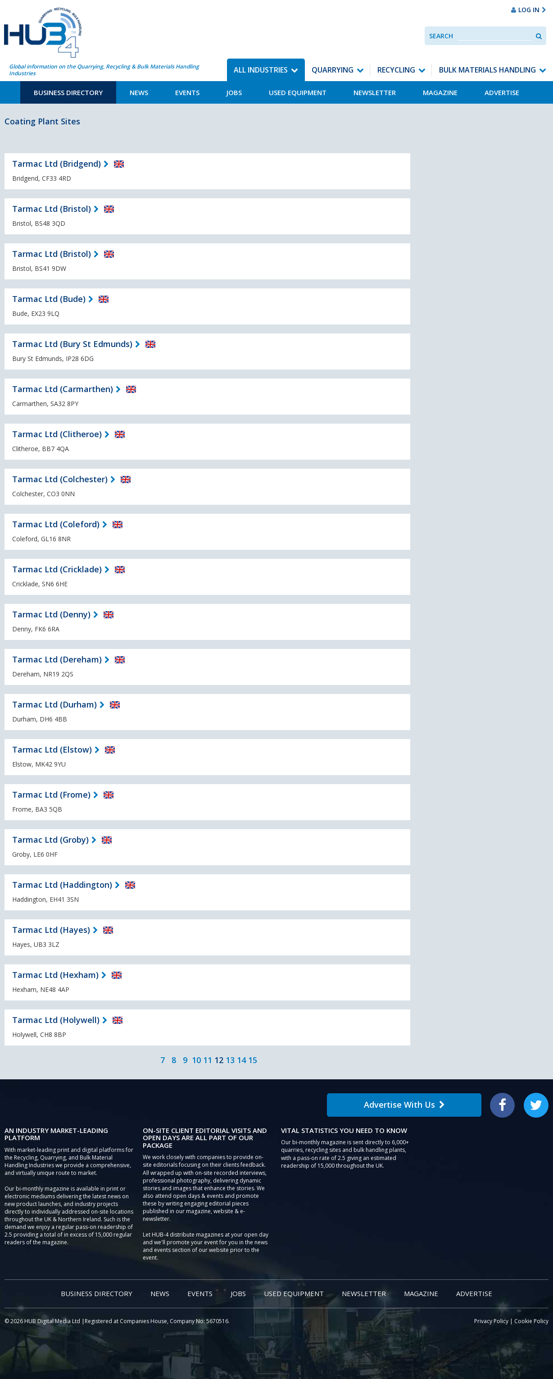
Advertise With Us (404, 1104)
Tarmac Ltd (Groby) (50, 839)
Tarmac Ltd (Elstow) (52, 749)
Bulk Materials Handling (487, 70)
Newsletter (375, 92)
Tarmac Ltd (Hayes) (51, 929)
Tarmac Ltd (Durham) (54, 704)
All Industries (261, 70)
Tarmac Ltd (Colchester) (60, 479)
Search (441, 36)
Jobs (234, 92)
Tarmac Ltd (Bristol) (51, 208)
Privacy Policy (491, 1321)
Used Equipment (297, 92)
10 (196, 1060)
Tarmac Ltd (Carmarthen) (62, 389)
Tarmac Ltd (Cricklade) (57, 569)
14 (241, 1060)
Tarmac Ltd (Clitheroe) (57, 434)
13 (230, 1060)
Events (187, 92)
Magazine (440, 92)
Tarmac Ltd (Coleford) (56, 524)
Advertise (502, 92)
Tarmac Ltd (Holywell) (56, 1019)
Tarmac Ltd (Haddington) (62, 884)
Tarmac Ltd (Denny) (51, 614)
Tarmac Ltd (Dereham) (57, 659)
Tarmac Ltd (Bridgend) (56, 163)
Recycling (396, 70)
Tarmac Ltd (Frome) (51, 794)
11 (207, 1060)
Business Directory (68, 92)
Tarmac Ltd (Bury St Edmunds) (72, 343)
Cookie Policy (531, 1321)
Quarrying (333, 70)
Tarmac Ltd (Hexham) (55, 974)
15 (252, 1060)
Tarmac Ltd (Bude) (49, 298)
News (139, 92)
